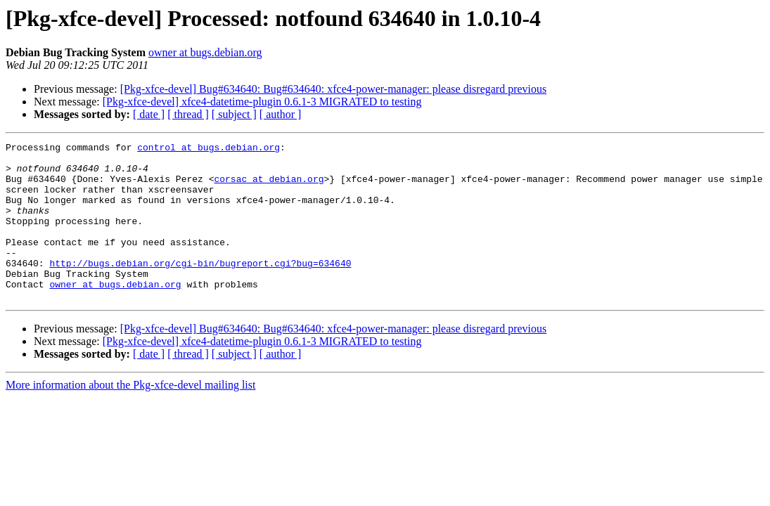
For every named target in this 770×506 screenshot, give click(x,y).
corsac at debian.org (268, 187)
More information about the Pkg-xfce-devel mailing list (130, 416)
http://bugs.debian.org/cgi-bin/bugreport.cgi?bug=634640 (200, 288)
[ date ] (149, 114)
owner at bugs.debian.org (205, 52)
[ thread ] (188, 114)
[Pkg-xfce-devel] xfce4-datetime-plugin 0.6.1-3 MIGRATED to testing (262, 102)
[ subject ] (234, 114)
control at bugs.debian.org (208, 149)
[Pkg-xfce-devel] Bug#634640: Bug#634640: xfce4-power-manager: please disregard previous (333, 89)
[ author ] (280, 114)
